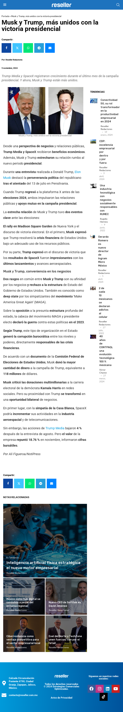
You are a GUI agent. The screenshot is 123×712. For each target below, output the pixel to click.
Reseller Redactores (106, 127)
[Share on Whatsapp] (28, 48)
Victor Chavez (103, 371)
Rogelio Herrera (104, 220)
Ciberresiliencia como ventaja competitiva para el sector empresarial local (23, 640)
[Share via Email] (50, 48)
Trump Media (54, 428)
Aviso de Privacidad (61, 697)
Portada (5, 16)
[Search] (118, 5)
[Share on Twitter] (17, 48)
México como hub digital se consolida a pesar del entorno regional (23, 602)
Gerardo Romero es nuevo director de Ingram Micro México (103, 251)
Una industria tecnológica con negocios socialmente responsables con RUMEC (108, 200)
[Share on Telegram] (39, 48)
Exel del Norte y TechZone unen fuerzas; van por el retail (65, 640)
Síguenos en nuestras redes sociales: (104, 677)
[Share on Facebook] (6, 48)
